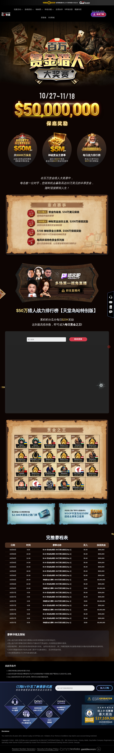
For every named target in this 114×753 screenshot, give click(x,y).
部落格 (43, 17)
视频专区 (78, 9)
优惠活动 (18, 9)
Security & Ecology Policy (47, 749)
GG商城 (51, 17)
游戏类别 (29, 9)
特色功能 (49, 9)
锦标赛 (39, 9)
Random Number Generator (23, 749)
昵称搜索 (78, 339)
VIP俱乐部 (69, 9)
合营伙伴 (59, 9)
